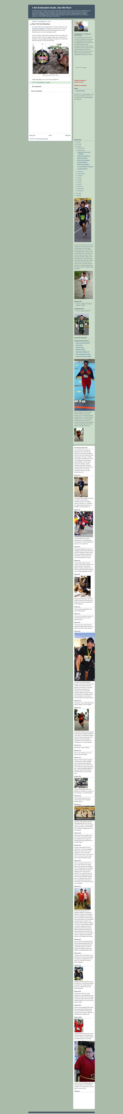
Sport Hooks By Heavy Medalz (83, 356)
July (79, 178)
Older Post (68, 135)
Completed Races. (80, 90)
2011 (77, 146)
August (79, 175)
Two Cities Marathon (82, 168)
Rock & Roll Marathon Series (83, 354)
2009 (77, 195)
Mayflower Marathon (82, 158)
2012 (77, 144)
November (80, 150)
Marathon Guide (80, 347)
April (79, 184)
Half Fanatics (79, 345)
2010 (77, 193)
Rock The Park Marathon (83, 160)
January (80, 190)
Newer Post (32, 135)
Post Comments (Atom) (42, 138)
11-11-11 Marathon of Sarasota (85, 166)
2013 (77, 142)
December (80, 148)
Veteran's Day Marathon (83, 164)
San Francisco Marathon (38, 28)
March (79, 186)
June (79, 180)
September (80, 173)
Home (50, 135)
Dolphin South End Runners (83, 343)
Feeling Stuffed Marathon (83, 156)
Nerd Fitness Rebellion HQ (82, 352)
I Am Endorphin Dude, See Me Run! (51, 7)
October (80, 171)
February (80, 188)
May (79, 182)
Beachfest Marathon (82, 162)
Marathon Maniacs (80, 349)
